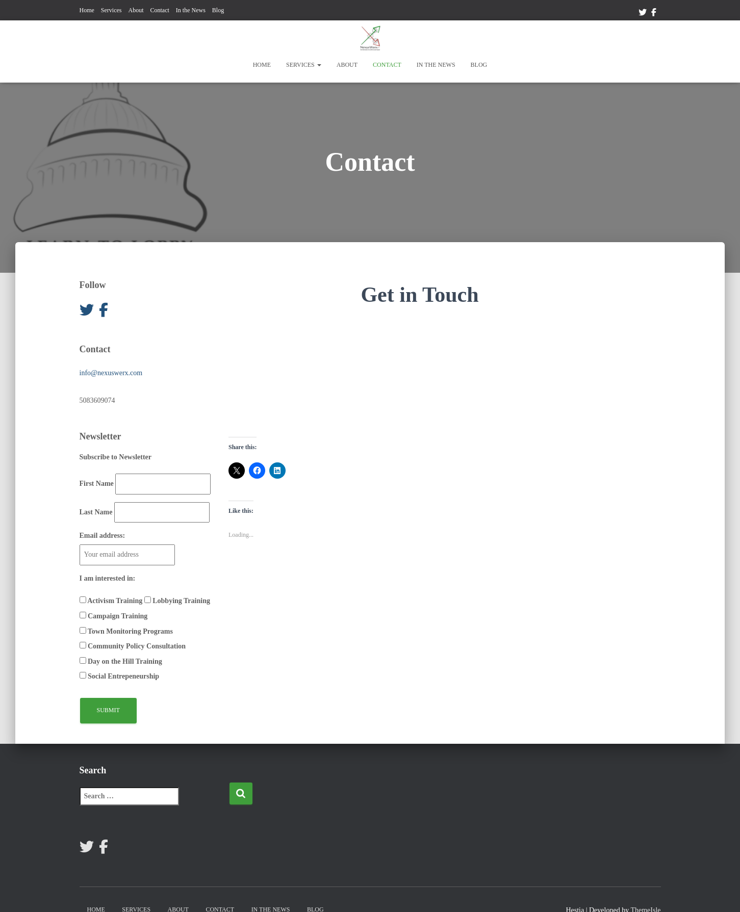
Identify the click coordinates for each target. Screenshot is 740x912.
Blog (218, 10)
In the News (191, 10)
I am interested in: (108, 578)
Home (87, 10)
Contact (159, 10)
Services (111, 10)
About (135, 10)
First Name (97, 483)
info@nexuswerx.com (111, 373)
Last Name (96, 512)
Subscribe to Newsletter (116, 457)
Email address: (102, 535)
